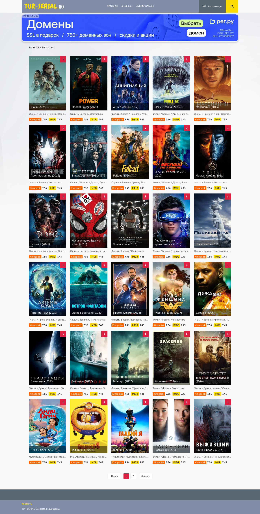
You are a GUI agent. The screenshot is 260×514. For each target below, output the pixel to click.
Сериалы (112, 6)
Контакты (27, 503)
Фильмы (127, 6)
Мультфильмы (145, 6)
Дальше (145, 476)
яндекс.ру (44, 6)
